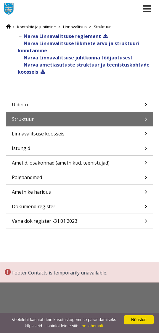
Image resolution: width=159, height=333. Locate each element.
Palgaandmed (79, 179)
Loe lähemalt (91, 325)
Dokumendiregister (79, 208)
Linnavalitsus (75, 26)
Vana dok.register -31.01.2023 (79, 223)
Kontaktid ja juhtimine (36, 26)
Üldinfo (79, 106)
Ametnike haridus (79, 194)
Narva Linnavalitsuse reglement (62, 36)
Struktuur (102, 26)
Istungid (79, 150)
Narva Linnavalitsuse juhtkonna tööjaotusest (78, 57)
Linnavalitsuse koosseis (79, 135)
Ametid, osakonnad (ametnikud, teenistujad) (79, 165)
